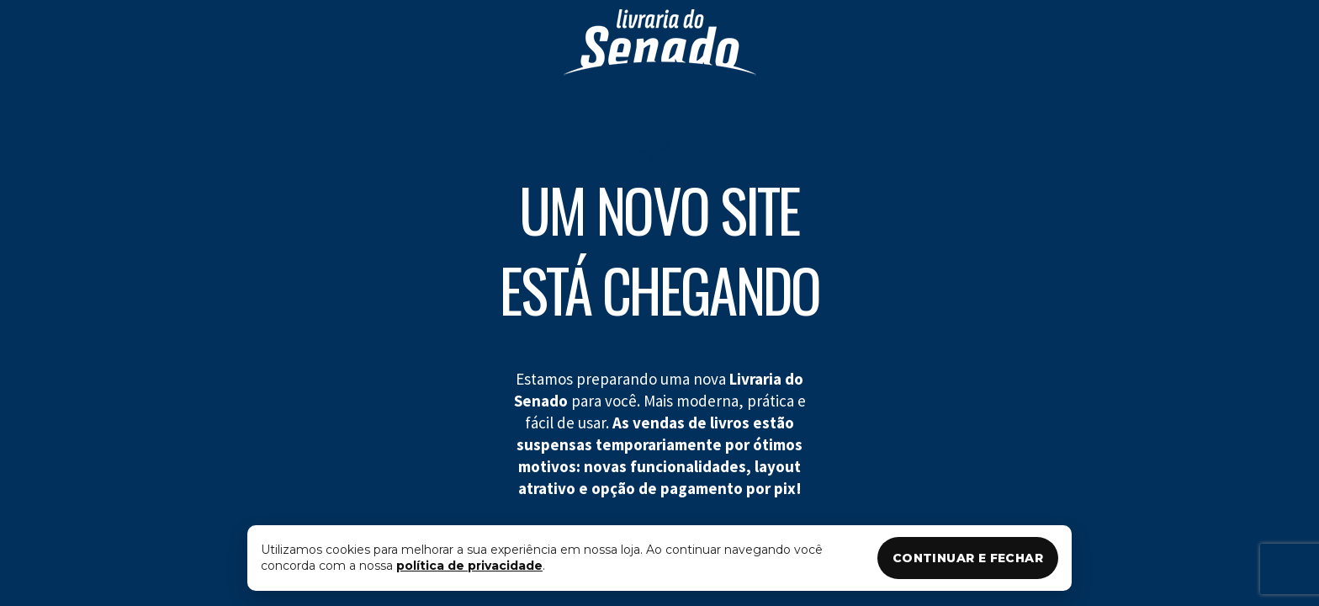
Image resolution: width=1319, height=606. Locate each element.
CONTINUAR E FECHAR (968, 558)
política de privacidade (469, 565)
